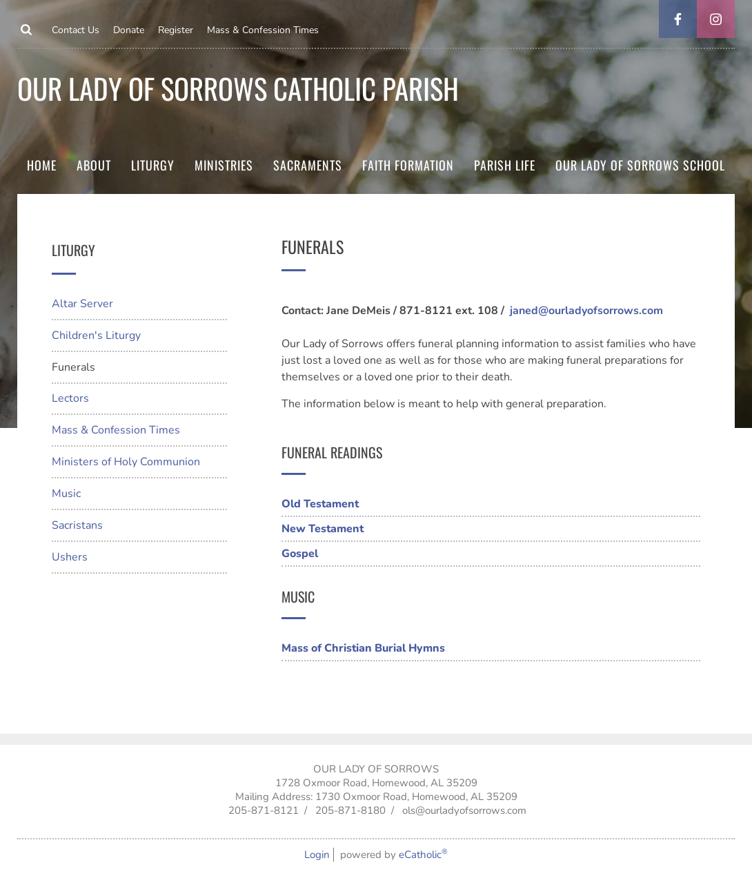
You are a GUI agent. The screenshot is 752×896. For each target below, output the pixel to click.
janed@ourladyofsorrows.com (586, 310)
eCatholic (423, 854)
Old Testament (320, 504)
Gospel (299, 553)
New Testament (322, 528)
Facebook (678, 19)
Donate (128, 30)
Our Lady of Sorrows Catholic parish (238, 88)
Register (175, 30)
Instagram (716, 19)
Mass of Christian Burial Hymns (363, 648)
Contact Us (75, 30)
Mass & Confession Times (263, 30)
